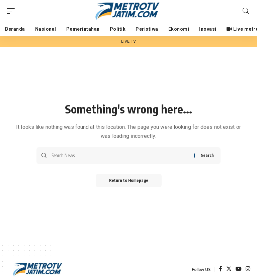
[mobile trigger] (12, 11)
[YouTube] (239, 269)
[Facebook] (220, 269)
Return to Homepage (128, 180)
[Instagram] (248, 269)
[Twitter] (229, 269)
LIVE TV (128, 41)
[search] (245, 11)
